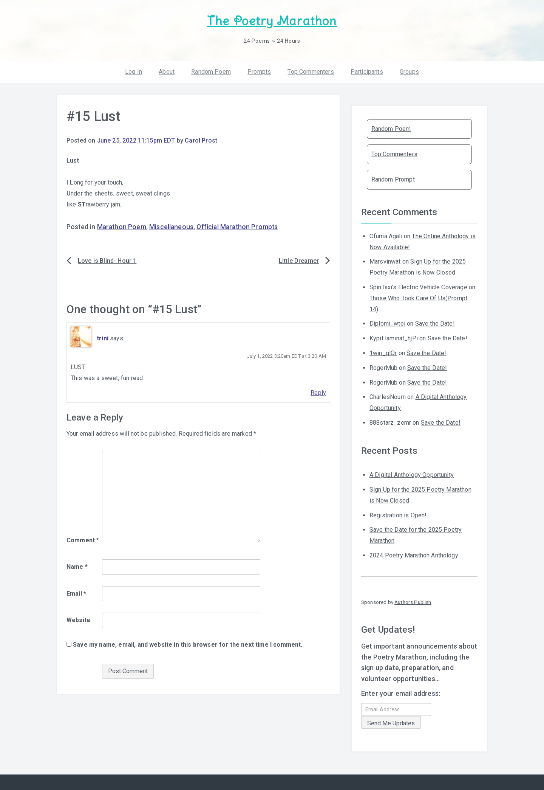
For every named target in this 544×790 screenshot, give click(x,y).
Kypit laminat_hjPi (393, 338)
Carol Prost (201, 140)
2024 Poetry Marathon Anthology (413, 555)
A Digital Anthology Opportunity (411, 474)
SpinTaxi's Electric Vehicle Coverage (418, 287)
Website (78, 620)
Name (77, 566)
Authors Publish (412, 602)
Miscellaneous (171, 227)
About (167, 71)
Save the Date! (435, 323)
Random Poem (211, 71)
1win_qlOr (383, 353)
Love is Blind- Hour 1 (107, 260)
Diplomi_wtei (387, 323)
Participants (367, 71)
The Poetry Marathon (272, 21)
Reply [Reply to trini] (318, 392)
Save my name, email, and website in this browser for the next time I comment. (187, 644)
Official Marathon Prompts (237, 227)
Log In (133, 71)
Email (76, 593)
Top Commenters (310, 71)
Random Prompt (393, 179)
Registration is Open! (398, 515)
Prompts (259, 71)
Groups (409, 71)
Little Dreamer (299, 260)
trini (102, 338)
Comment (82, 540)
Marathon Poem (121, 227)
